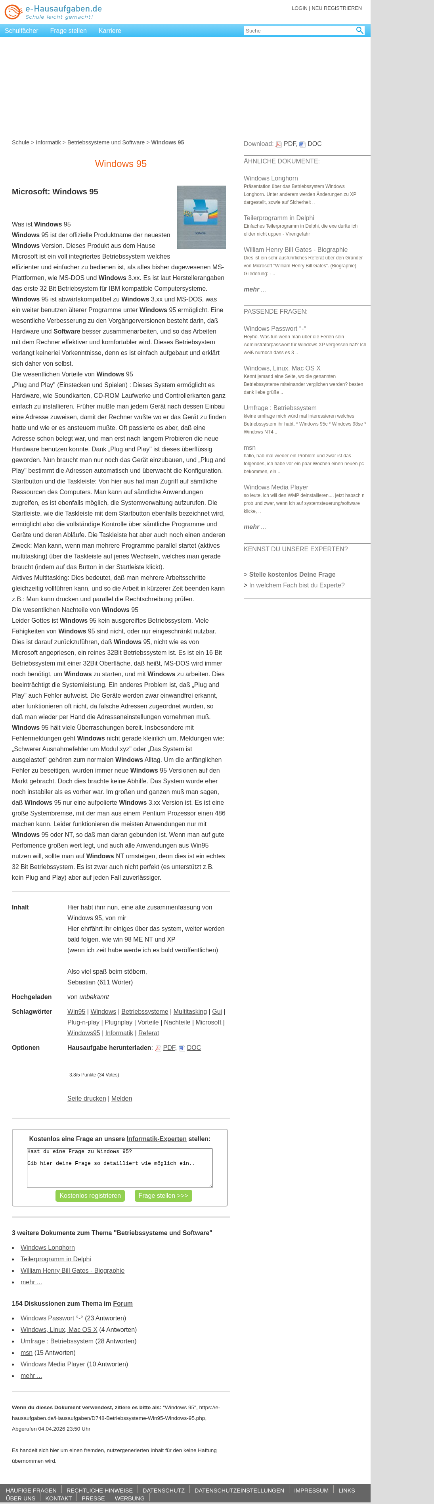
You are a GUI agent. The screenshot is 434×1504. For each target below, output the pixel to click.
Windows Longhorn (48, 1247)
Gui (217, 1011)
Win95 (76, 1011)
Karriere (110, 30)
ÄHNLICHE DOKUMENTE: (282, 161)
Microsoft (208, 1022)
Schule (20, 142)
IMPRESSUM (311, 1490)
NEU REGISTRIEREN (337, 8)
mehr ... (31, 1282)
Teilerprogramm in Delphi (56, 1259)
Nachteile (177, 1022)
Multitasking (190, 1011)
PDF (165, 1047)
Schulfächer (21, 30)
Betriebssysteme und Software (106, 142)
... (255, 289)
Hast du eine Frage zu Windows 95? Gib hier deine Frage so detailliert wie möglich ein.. (120, 1168)
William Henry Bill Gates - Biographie (72, 1270)
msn (27, 1352)
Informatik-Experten (157, 1139)
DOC (190, 1047)
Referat (148, 1033)
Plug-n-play (83, 1022)
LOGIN (300, 8)
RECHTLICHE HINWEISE (100, 1490)
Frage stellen (68, 30)
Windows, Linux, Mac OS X (59, 1329)
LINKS (346, 1490)
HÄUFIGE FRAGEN (31, 1490)
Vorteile (148, 1022)
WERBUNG (130, 1498)
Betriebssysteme (144, 1011)
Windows (103, 1011)
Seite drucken (86, 1098)
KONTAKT (58, 1498)
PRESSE (93, 1498)
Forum (123, 1303)
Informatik (48, 142)
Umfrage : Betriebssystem (57, 1341)
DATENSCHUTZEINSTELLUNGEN (239, 1490)
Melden (121, 1098)
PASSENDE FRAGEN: (276, 311)
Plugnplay (118, 1022)
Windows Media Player (53, 1364)
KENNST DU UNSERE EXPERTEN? (296, 549)
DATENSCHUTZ (164, 1490)
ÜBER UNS (20, 1498)
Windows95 (83, 1033)
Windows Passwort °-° (52, 1318)
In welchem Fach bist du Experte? (297, 585)
